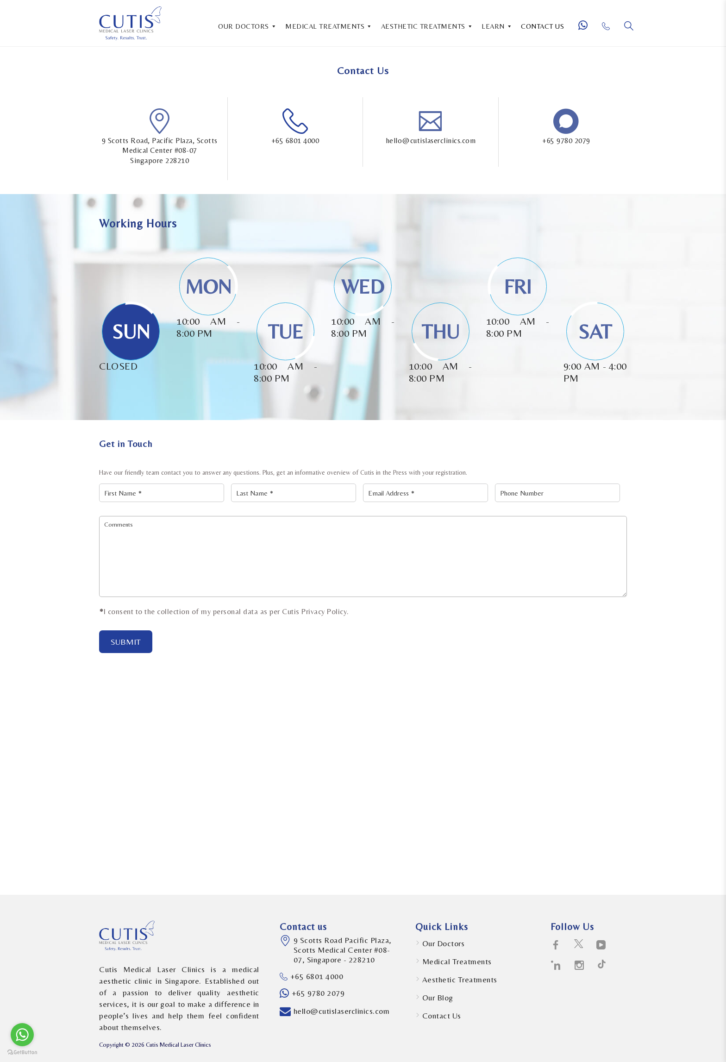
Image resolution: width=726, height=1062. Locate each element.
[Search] (629, 26)
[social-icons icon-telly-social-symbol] (601, 945)
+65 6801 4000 (295, 140)
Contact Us (441, 1015)
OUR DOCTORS (247, 25)
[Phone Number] (609, 29)
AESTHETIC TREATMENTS (427, 25)
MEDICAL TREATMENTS (329, 25)
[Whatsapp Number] (586, 29)
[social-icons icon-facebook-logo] (556, 945)
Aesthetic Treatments (459, 979)
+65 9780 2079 (566, 140)
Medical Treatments (457, 961)
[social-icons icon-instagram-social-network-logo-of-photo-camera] (579, 965)
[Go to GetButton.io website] (22, 1052)
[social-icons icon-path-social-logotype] (601, 965)
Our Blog (437, 997)
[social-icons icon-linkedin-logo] (556, 965)
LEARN (497, 25)
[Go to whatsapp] (22, 1034)
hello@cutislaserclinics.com (431, 140)
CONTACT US (542, 26)
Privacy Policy (324, 611)
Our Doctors (443, 943)
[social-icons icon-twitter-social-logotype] (578, 945)
